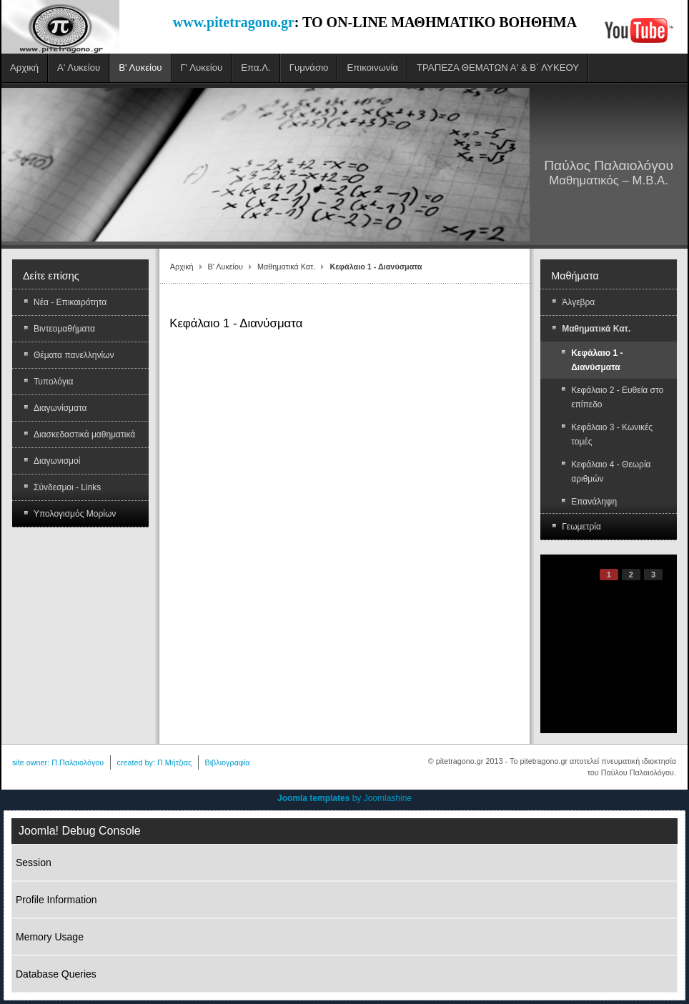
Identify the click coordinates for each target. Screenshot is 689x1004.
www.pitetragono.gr (233, 22)
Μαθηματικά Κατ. (286, 266)
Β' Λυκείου (225, 266)
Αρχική (182, 266)
